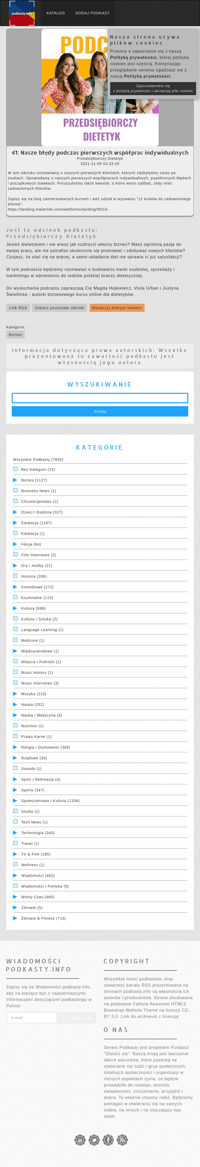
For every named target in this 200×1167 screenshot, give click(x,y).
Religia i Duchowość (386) (45, 747)
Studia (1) (30, 811)
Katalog (56, 13)
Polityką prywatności (133, 57)
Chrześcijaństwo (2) (39, 501)
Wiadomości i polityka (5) (45, 886)
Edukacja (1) (33, 533)
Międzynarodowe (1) (40, 651)
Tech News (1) (34, 822)
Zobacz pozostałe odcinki (59, 308)
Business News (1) (38, 491)
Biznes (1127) (34, 480)
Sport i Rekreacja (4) (40, 779)
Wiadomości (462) (38, 875)
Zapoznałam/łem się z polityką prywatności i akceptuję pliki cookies (153, 88)
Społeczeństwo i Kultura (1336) (50, 801)
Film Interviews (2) (38, 555)
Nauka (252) (32, 704)
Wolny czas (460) (37, 897)
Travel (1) (30, 843)
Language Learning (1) (42, 630)
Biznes (15, 334)
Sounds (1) (31, 769)
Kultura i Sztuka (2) (39, 619)
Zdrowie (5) (32, 908)
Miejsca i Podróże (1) (41, 662)
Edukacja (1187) (36, 523)
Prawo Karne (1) (36, 737)
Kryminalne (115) (37, 598)
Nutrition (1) (32, 726)
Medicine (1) (33, 640)
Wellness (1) (33, 865)
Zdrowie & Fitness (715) (43, 918)
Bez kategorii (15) (38, 469)
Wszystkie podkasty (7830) (38, 459)
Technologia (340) (38, 833)
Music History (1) (37, 672)
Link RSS (18, 308)
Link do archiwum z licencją (150, 1016)
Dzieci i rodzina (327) (42, 512)
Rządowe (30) (34, 758)
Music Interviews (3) (40, 683)
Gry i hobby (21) (36, 566)
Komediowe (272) (37, 587)
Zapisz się (76, 1018)
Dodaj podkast (93, 13)
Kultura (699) (33, 608)
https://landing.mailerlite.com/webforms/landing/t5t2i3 (58, 209)
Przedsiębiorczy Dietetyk (51, 236)
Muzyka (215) (34, 694)
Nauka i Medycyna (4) (41, 715)
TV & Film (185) (36, 854)
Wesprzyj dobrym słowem (117, 308)
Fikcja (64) (31, 544)
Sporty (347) (33, 790)
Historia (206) (34, 576)
